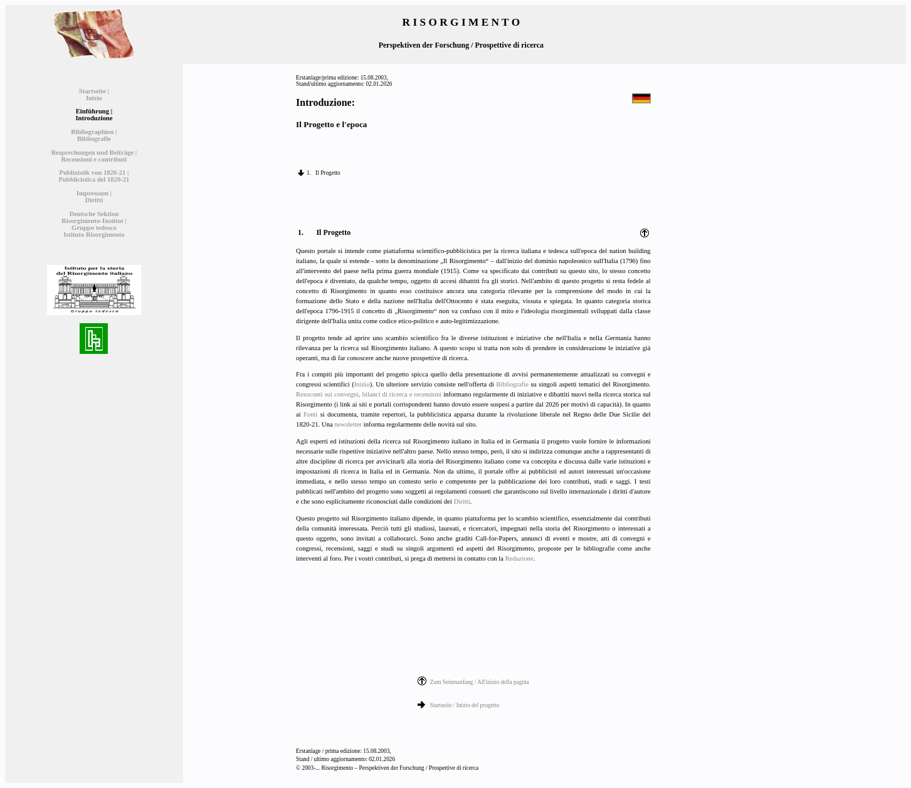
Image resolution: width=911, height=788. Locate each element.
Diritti (462, 501)
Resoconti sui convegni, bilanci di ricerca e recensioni (368, 394)
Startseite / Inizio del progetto (465, 705)
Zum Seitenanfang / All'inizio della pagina (479, 682)
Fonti (310, 414)
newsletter (348, 424)
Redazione (519, 558)
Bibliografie (512, 384)
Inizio (362, 384)
